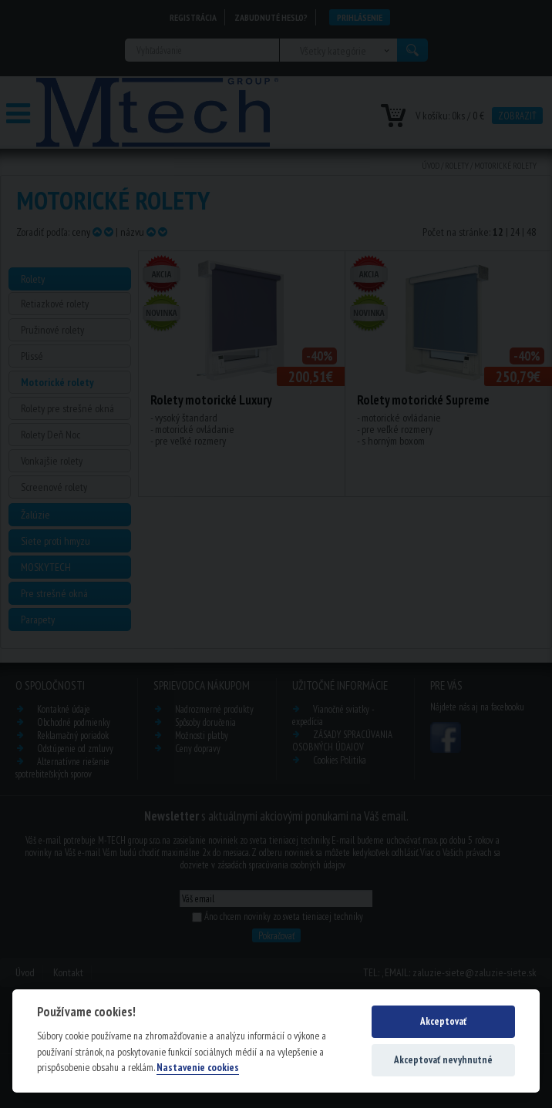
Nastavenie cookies (198, 1067)
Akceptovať (443, 1021)
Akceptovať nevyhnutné (443, 1059)
